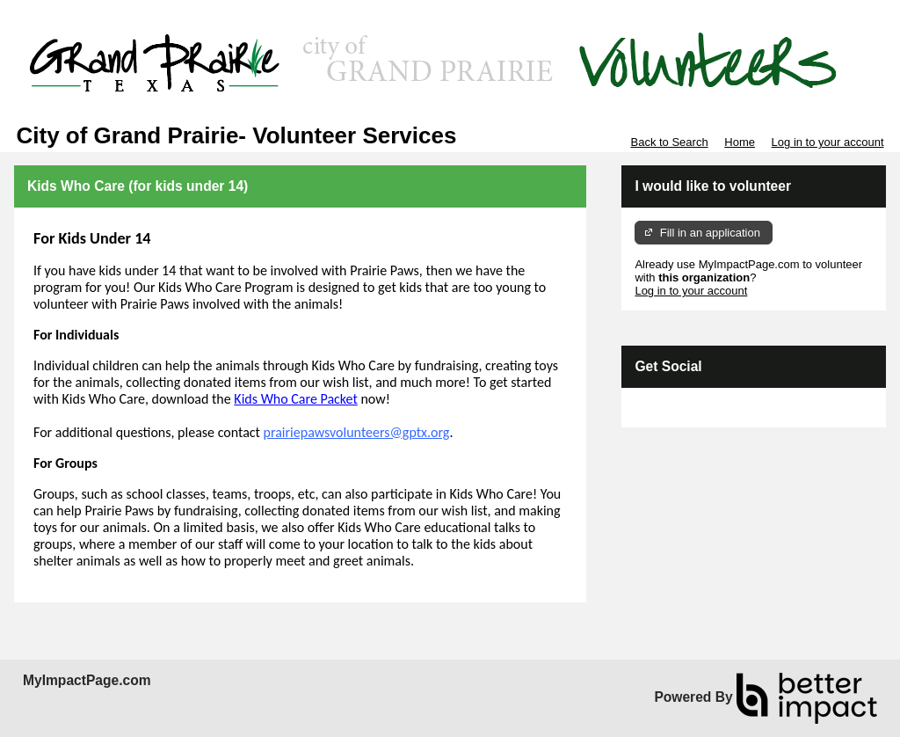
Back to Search (669, 142)
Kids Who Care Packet (295, 398)
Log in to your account (828, 142)
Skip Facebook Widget (692, 407)
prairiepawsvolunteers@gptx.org (357, 432)
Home (739, 142)
